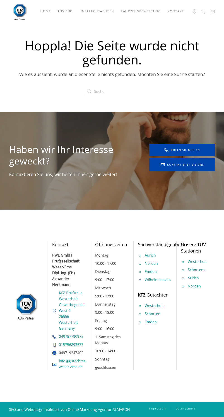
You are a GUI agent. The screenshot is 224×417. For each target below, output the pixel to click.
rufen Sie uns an (182, 150)
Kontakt (176, 11)
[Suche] (112, 91)
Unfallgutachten (96, 11)
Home (45, 11)
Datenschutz (185, 408)
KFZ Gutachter (153, 295)
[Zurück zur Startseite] (19, 11)
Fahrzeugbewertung (141, 11)
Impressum (157, 408)
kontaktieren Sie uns (182, 164)
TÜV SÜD (65, 11)
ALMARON (121, 409)
